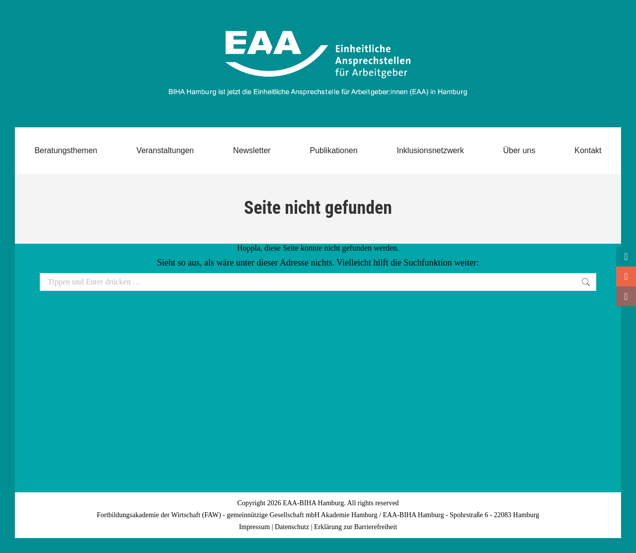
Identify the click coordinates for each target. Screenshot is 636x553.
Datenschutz (292, 527)
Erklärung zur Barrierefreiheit (355, 527)
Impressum (254, 527)
